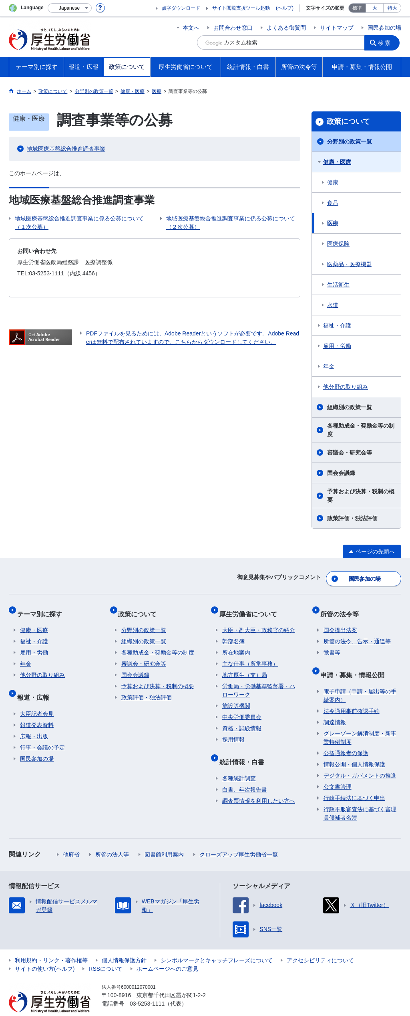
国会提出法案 (340, 621)
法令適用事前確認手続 (352, 695)
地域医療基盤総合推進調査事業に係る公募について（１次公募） (79, 222)
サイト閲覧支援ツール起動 (241, 8)
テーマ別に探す (42, 607)
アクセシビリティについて (320, 944)
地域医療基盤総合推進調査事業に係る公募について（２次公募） (230, 222)
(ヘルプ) (284, 8)
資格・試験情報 (241, 719)
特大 (392, 8)
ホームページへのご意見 (167, 953)
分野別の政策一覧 (349, 141)
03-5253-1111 (147, 988)
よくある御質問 (286, 27)
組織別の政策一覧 (349, 407)
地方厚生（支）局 (244, 666)
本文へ (191, 27)
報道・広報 (36, 684)
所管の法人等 (112, 839)
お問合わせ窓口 (233, 27)
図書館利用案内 (164, 839)
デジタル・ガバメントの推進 (360, 760)
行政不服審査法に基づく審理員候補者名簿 (360, 797)
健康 (332, 182)
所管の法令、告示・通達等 (357, 632)
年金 (328, 366)
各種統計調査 (239, 762)
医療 (332, 223)
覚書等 (332, 643)
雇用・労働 (337, 346)
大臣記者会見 (37, 698)
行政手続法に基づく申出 (354, 782)
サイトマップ (337, 27)
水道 (332, 305)
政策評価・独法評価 (352, 518)
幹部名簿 (233, 632)
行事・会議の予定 (42, 732)
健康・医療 (337, 162)
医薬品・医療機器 (349, 264)
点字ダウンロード (181, 8)
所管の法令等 (343, 607)
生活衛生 (338, 284)
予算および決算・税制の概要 (360, 495)
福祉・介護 (337, 325)
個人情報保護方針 (124, 944)
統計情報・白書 (244, 749)
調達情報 (335, 706)
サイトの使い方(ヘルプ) (44, 953)
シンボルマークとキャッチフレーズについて (217, 944)
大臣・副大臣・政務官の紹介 (258, 621)
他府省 (71, 839)
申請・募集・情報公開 (356, 662)
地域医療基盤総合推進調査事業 (66, 148)
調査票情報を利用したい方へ (258, 785)
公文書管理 (338, 771)
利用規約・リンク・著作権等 (51, 944)
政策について (348, 121)
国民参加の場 (384, 27)
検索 (387, 42)
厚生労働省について (251, 607)
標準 (357, 8)
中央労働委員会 (241, 708)
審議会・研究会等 (349, 452)
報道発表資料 (37, 709)
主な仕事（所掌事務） (250, 655)
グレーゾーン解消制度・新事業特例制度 (360, 722)
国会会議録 (341, 473)
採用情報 (233, 730)
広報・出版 (34, 720)
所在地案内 (236, 643)
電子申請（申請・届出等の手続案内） (360, 680)
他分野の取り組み (345, 387)
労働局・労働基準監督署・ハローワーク (258, 681)
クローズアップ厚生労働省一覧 (238, 839)
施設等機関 (236, 697)
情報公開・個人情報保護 (354, 748)
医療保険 (338, 243)
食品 (332, 203)
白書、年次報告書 (244, 774)
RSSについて (105, 953)
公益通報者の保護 (346, 737)
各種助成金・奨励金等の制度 (360, 429)
